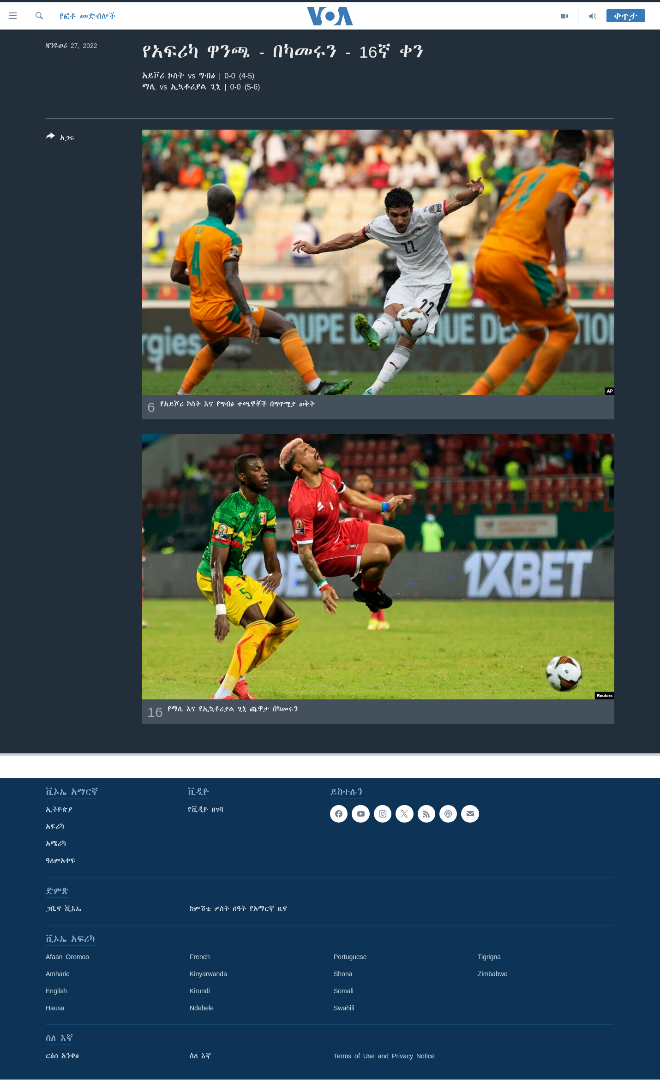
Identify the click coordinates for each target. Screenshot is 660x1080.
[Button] (60, 139)
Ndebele (202, 1008)
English (56, 991)
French (200, 957)
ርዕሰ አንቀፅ (62, 1056)
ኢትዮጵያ (59, 810)
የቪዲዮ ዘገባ (205, 810)
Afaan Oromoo (67, 957)
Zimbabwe (493, 974)
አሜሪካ (56, 844)
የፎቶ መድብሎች (87, 16)
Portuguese (350, 957)
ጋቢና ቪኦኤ (63, 909)
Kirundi (200, 991)
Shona (343, 974)
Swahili (344, 1008)
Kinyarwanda (208, 974)
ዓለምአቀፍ (61, 861)
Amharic (57, 974)
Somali (344, 991)
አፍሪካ (55, 827)
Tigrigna (489, 957)
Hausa (55, 1008)
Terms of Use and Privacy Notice (384, 1056)
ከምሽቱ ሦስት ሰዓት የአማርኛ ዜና (238, 909)
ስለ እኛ (200, 1056)
